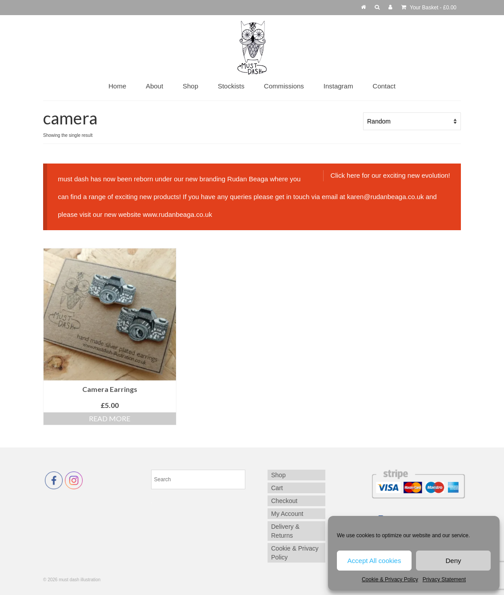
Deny (453, 560)
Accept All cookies (374, 560)
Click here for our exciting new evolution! (390, 175)
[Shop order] (412, 121)
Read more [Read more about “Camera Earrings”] (109, 418)
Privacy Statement (444, 579)
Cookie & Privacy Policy (390, 579)
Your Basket (428, 7)
